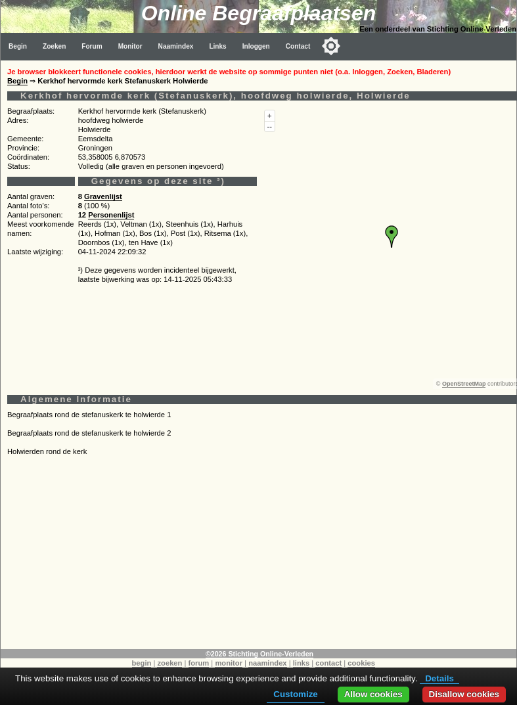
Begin (18, 46)
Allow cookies (373, 694)
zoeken (169, 663)
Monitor (130, 46)
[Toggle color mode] (331, 46)
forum (199, 663)
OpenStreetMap (464, 383)
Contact (298, 46)
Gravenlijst (103, 196)
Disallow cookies (464, 694)
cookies (361, 663)
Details (439, 678)
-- (269, 126)
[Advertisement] (258, 557)
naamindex (267, 663)
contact (328, 663)
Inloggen (256, 46)
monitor (228, 663)
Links (217, 46)
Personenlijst (111, 215)
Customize (295, 694)
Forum (91, 46)
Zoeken (54, 46)
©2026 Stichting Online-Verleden (259, 654)
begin (142, 663)
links (301, 663)
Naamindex (176, 46)
